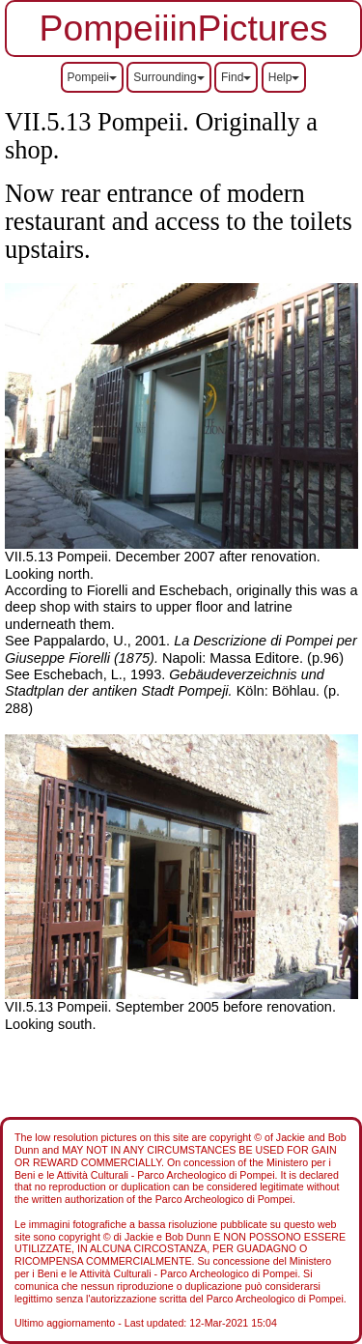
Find (236, 77)
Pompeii (92, 77)
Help (284, 77)
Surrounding (168, 77)
